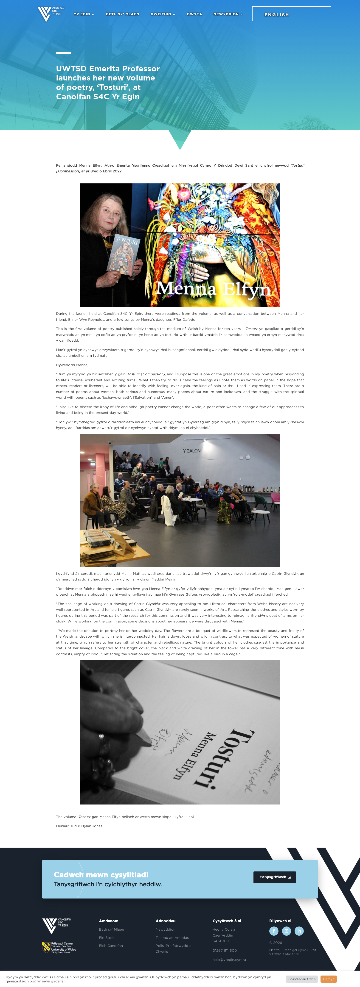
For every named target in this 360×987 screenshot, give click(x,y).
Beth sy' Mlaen (122, 14)
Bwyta (194, 14)
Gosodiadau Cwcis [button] (301, 979)
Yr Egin (82, 14)
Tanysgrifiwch (273, 877)
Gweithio (161, 14)
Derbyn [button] (328, 979)
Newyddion (226, 14)
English (276, 15)
